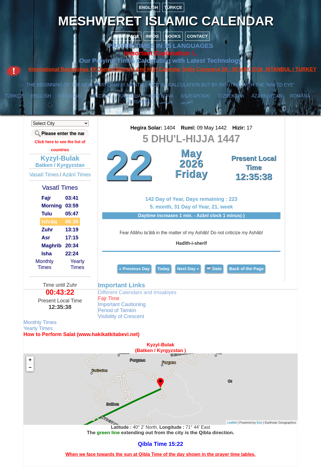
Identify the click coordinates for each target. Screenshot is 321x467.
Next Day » (188, 268)
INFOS (152, 36)
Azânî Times (77, 174)
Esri (259, 422)
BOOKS (173, 36)
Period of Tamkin (117, 310)
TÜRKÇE (173, 7)
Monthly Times (44, 264)
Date (214, 268)
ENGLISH (148, 7)
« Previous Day (134, 268)
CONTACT (197, 36)
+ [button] (30, 360)
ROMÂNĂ (300, 96)
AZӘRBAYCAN (266, 96)
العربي (186, 101)
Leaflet (232, 422)
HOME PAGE (126, 36)
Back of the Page (246, 268)
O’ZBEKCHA (231, 96)
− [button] (30, 367)
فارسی (166, 101)
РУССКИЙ (100, 96)
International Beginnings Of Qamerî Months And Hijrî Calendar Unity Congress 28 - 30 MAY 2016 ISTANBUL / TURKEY (172, 69)
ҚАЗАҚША (130, 96)
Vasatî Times (44, 174)
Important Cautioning (122, 304)
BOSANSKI (140, 101)
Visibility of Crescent (121, 316)
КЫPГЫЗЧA (161, 96)
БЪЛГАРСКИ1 (195, 96)
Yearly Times (77, 264)
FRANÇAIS (70, 96)
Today (163, 268)
